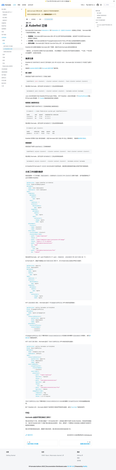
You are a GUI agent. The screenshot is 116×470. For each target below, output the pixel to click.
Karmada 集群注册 (47, 68)
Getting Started (10, 455)
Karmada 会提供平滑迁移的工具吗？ (104, 25)
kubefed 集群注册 (35, 68)
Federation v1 (46, 30)
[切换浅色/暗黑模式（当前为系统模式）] (101, 5)
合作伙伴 (30, 5)
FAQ (97, 22)
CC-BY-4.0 (70, 466)
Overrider (74, 407)
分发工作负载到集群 (100, 20)
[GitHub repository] (98, 5)
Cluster (42, 98)
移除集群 (99, 17)
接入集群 (99, 13)
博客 (19, 5)
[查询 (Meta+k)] (109, 4)
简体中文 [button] (89, 5)
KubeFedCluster (83, 96)
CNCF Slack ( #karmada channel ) (53, 455)
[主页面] (27, 19)
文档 (14, 5)
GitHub (67, 1)
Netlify (85, 466)
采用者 (24, 5)
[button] (12, 9)
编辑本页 (29, 435)
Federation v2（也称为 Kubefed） (62, 30)
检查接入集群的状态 (101, 15)
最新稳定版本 (48, 14)
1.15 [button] (82, 5)
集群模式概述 (82, 138)
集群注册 (98, 10)
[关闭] (114, 1)
